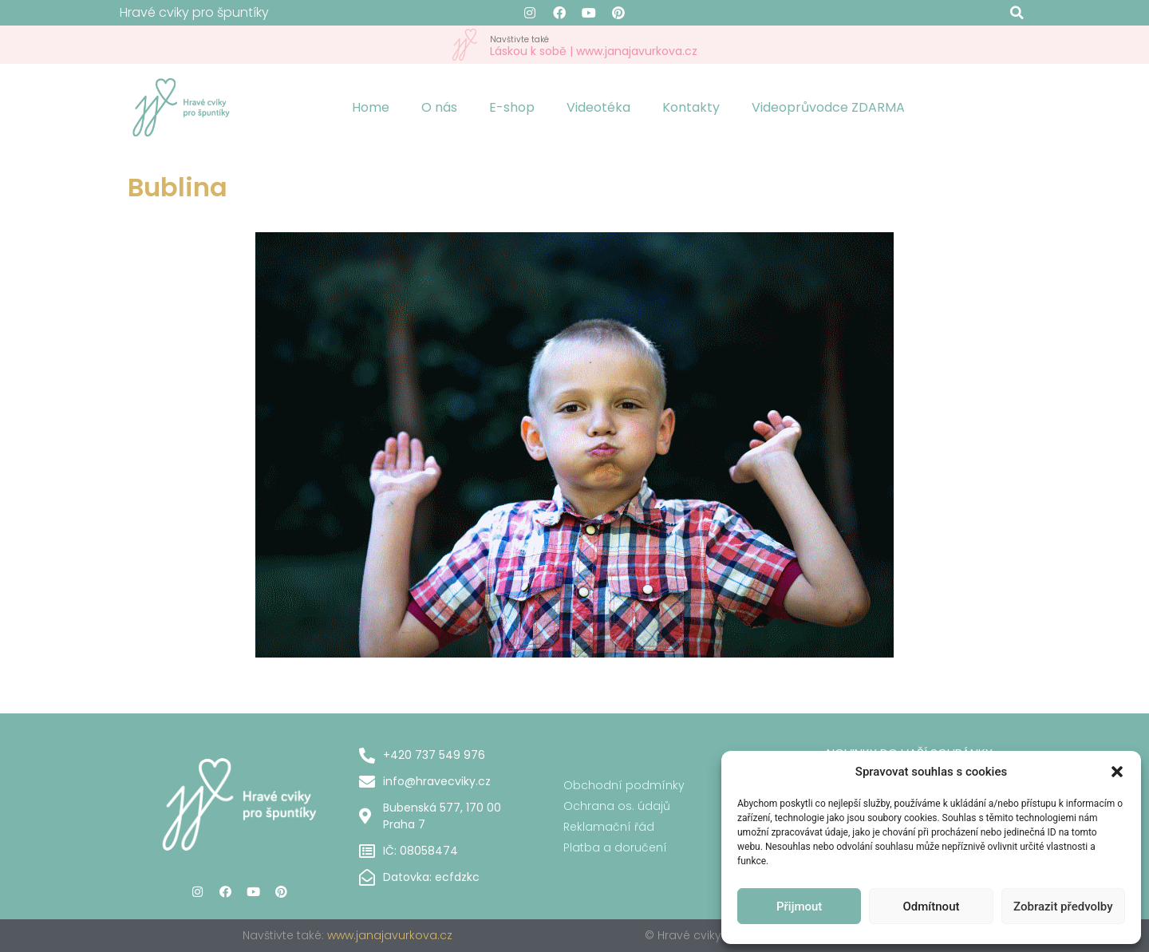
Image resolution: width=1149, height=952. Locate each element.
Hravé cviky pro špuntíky (194, 12)
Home (370, 107)
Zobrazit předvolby (1063, 906)
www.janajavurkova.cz (389, 935)
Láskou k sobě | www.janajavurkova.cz (593, 45)
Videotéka (598, 107)
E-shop (512, 107)
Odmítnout (931, 906)
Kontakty (691, 107)
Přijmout (799, 906)
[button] (1117, 772)
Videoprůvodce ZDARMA (828, 107)
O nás (439, 107)
